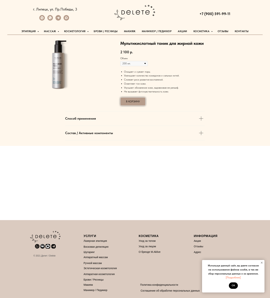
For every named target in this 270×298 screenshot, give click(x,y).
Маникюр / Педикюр (91, 290)
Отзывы (223, 31)
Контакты (242, 31)
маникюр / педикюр (157, 31)
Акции (182, 31)
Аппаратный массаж (92, 257)
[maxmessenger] (66, 19)
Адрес (193, 252)
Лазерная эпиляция (91, 240)
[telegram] (58, 19)
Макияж (130, 31)
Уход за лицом (143, 246)
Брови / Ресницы (106, 31)
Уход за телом (143, 240)
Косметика (201, 31)
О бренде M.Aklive (146, 251)
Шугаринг (85, 252)
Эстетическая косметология (96, 268)
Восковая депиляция (92, 246)
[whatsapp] (50, 19)
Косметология (75, 31)
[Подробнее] (233, 277)
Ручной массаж (89, 263)
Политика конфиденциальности (155, 284)
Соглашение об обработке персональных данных (166, 290)
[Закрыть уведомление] (262, 263)
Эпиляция (29, 31)
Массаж (50, 31)
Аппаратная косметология (95, 274)
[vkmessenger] (42, 19)
